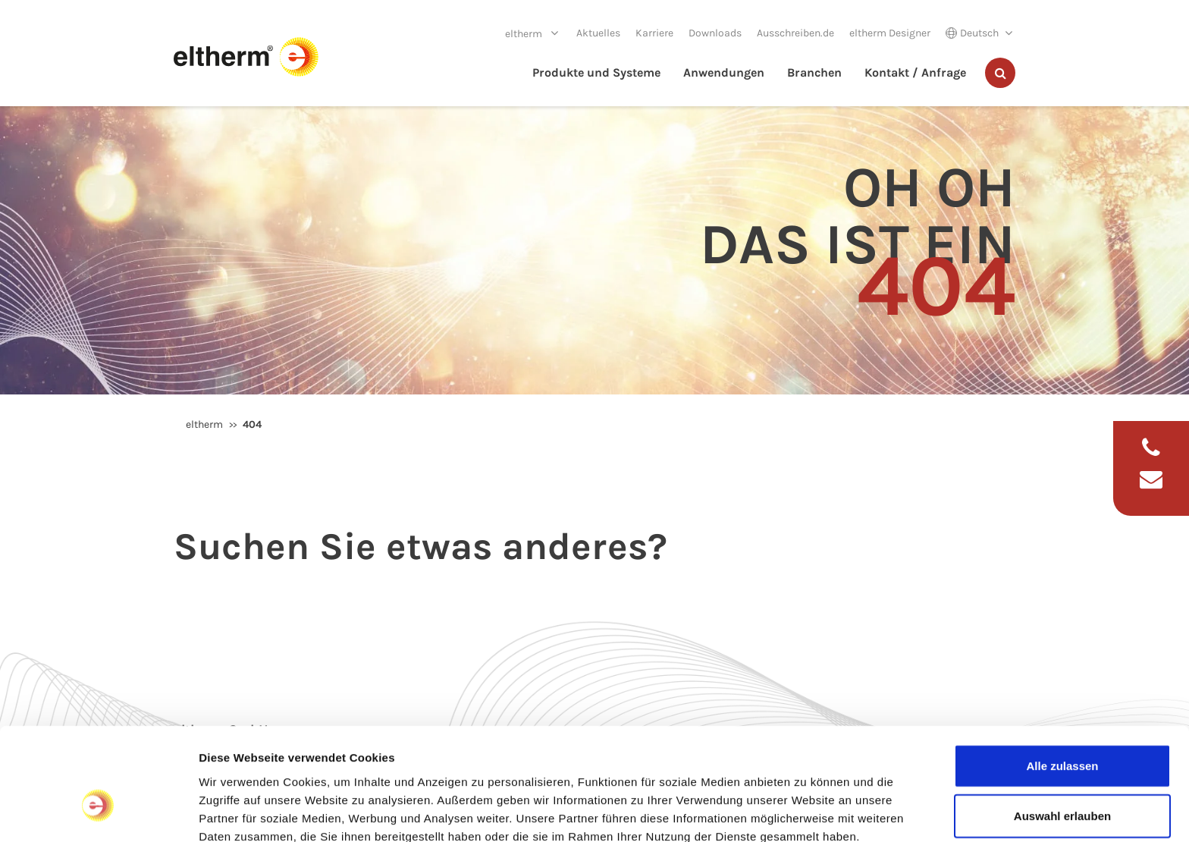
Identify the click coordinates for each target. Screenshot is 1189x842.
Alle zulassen (1062, 674)
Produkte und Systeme (596, 72)
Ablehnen (1062, 774)
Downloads (715, 33)
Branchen (814, 72)
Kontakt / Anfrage (915, 72)
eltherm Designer (889, 33)
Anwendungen (723, 72)
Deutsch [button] (972, 33)
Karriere (654, 33)
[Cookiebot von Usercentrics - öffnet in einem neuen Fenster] (98, 812)
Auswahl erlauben (1062, 724)
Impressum (231, 762)
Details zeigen (806, 812)
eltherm (524, 33)
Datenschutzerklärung (336, 762)
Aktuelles (598, 33)
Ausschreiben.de (795, 33)
